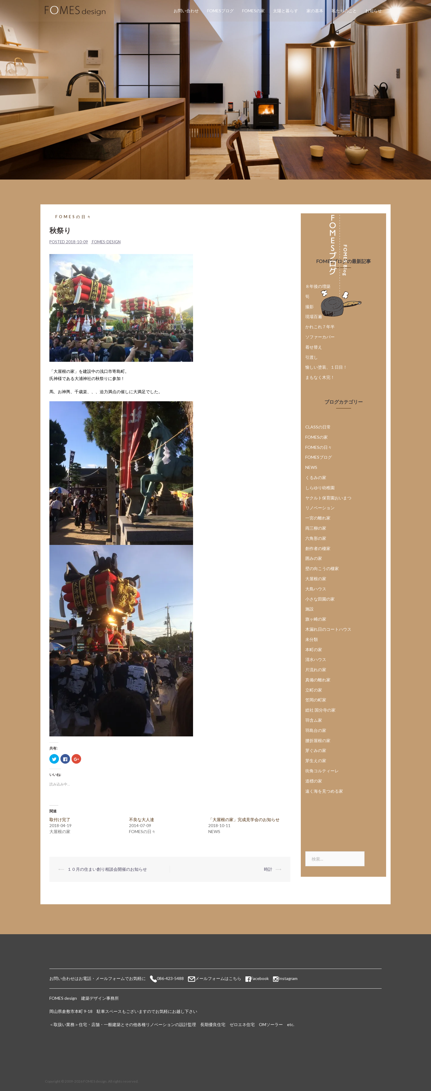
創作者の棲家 (317, 548)
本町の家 (313, 649)
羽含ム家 (313, 720)
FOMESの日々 (73, 216)
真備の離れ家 (317, 679)
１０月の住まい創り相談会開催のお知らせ (107, 869)
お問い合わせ (186, 10)
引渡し (311, 357)
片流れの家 (315, 669)
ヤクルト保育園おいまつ (328, 497)
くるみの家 (315, 477)
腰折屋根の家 (317, 740)
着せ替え (313, 347)
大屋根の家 (315, 578)
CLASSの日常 (318, 426)
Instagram (288, 978)
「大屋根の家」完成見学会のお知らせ (244, 819)
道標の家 (313, 780)
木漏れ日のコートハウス (328, 629)
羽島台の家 (315, 730)
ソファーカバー (320, 336)
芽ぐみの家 (315, 750)
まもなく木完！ (320, 377)
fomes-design (106, 241)
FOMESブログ (220, 10)
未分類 (311, 639)
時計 (268, 869)
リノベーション (320, 507)
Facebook (257, 978)
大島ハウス (315, 588)
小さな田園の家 (320, 598)
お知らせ (373, 10)
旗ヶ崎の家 (315, 619)
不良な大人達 (141, 819)
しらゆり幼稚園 (320, 487)
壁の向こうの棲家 (322, 568)
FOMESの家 (253, 10)
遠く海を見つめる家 (324, 791)
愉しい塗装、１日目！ (326, 367)
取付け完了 (59, 819)
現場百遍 (313, 316)
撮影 (309, 306)
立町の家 (313, 689)
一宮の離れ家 (317, 517)
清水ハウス (315, 659)
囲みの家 (313, 558)
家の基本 (314, 10)
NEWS (311, 467)
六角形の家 (315, 538)
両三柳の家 (315, 528)
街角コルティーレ (322, 770)
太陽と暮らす (285, 10)
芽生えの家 (315, 760)
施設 (309, 608)
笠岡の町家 (315, 699)
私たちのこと (344, 10)
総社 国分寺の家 (320, 709)
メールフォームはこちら (218, 978)
